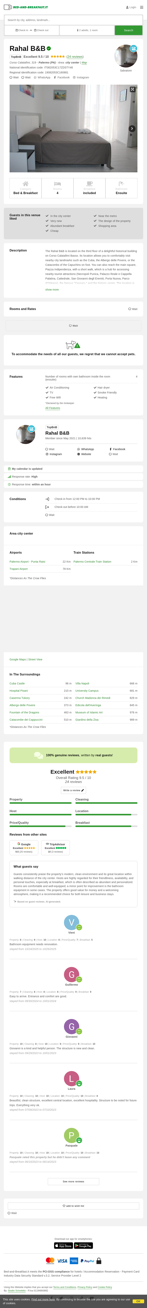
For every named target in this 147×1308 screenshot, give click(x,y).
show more (52, 289)
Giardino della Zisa (87, 719)
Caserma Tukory (20, 697)
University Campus (87, 690)
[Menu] (141, 7)
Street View (35, 659)
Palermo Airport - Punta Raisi (27, 561)
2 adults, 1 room (87, 30)
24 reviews (75, 56)
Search (128, 30)
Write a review (73, 790)
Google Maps (18, 659)
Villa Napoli (82, 683)
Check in (21, 30)
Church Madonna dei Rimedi (92, 697)
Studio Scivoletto (17, 1290)
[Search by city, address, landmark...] (73, 20)
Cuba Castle (17, 683)
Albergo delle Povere (22, 705)
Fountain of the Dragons (24, 712)
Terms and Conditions (64, 1287)
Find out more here (43, 1299)
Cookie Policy (105, 1287)
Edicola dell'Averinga (88, 705)
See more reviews (73, 1181)
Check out (41, 30)
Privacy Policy (85, 1287)
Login (131, 7)
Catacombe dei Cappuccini (26, 719)
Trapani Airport (19, 568)
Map (84, 62)
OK (138, 1301)
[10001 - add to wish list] (73, 1206)
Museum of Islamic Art (89, 712)
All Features (52, 408)
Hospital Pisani (19, 690)
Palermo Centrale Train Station (92, 561)
